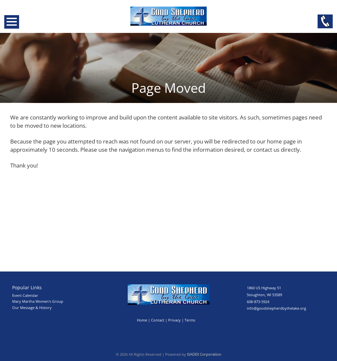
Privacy (174, 320)
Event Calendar (25, 295)
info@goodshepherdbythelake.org (276, 308)
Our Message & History (32, 307)
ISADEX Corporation (204, 354)
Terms (190, 320)
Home (142, 320)
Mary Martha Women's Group (37, 301)
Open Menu (11, 22)
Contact (157, 320)
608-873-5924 (258, 301)
